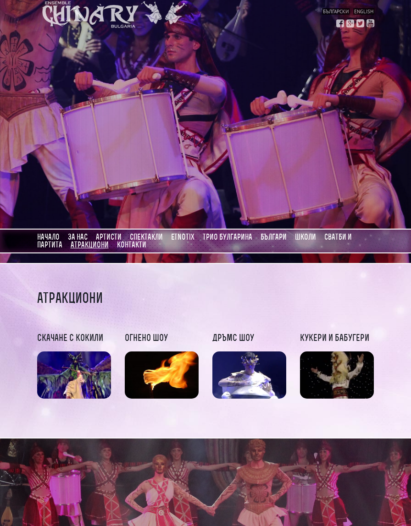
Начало (48, 237)
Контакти (131, 245)
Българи (274, 237)
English (363, 11)
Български (336, 11)
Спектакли (146, 237)
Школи (305, 237)
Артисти (109, 237)
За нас (78, 237)
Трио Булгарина (227, 237)
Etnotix (182, 237)
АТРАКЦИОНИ (90, 245)
